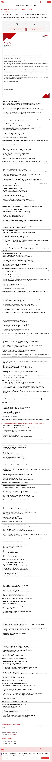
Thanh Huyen (8, 732)
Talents (17, 5)
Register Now (43, 1)
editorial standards (13, 734)
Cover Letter (7, 11)
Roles (15, 11)
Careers (27, 5)
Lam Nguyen (12, 729)
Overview (42, 751)
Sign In (49, 1)
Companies (22, 5)
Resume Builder (33, 5)
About (28, 751)
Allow (37, 757)
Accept (45, 757)
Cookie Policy (5, 757)
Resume (2, 11)
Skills (11, 11)
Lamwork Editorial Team (17, 725)
